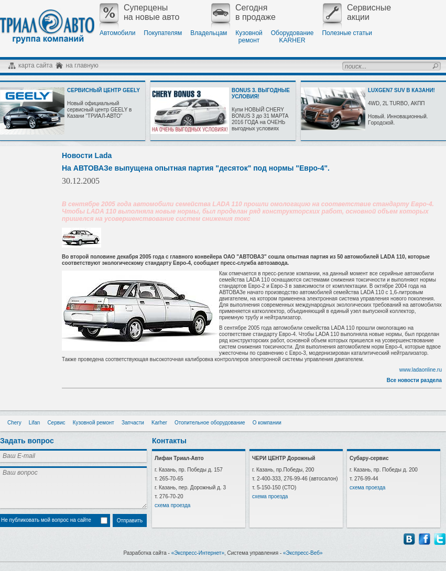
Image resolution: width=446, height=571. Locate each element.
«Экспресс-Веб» (303, 553)
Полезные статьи (347, 33)
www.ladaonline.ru (420, 370)
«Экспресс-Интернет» (197, 553)
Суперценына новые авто (139, 12)
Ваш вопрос (73, 487)
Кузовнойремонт (248, 36)
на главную (82, 65)
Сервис (56, 423)
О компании (267, 423)
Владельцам (208, 33)
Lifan (34, 423)
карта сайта (35, 65)
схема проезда (172, 505)
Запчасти (133, 423)
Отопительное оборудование (210, 423)
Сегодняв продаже (243, 12)
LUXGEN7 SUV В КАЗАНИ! (401, 90)
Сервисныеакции (357, 12)
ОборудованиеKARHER (292, 36)
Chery (14, 423)
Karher (159, 423)
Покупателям (163, 33)
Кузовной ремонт (93, 423)
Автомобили (117, 33)
